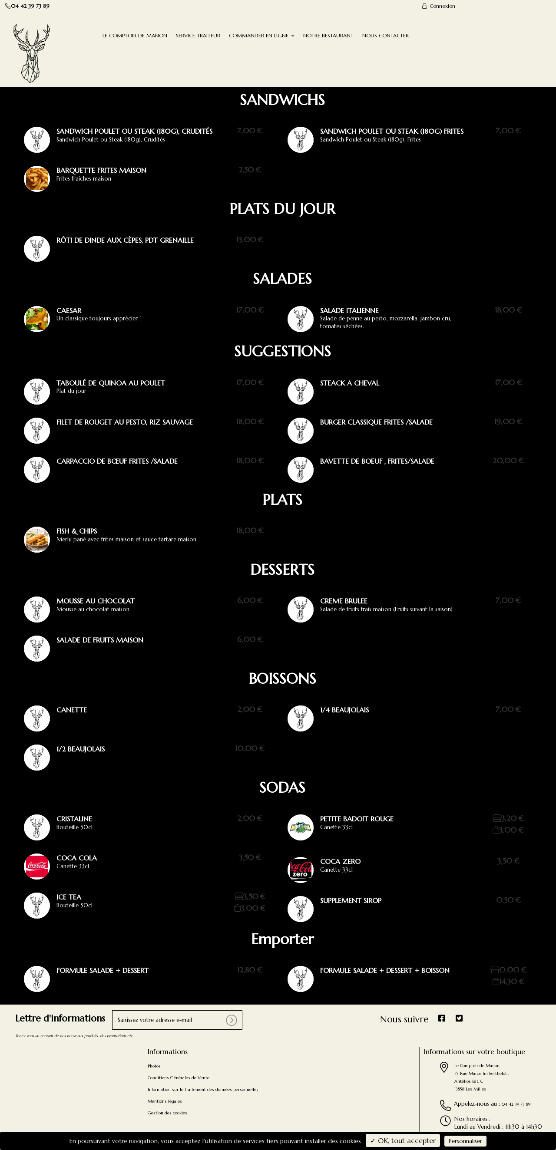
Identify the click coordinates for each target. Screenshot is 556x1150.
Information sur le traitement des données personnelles (203, 1089)
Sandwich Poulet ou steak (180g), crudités (134, 131)
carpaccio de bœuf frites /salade (117, 461)
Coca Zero (340, 861)
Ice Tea (68, 897)
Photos (154, 1066)
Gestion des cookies (167, 1113)
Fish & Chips (76, 531)
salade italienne (349, 310)
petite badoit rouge (357, 818)
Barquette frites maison (101, 170)
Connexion (438, 6)
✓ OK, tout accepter (403, 1140)
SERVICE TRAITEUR (198, 35)
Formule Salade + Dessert (102, 970)
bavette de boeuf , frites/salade (377, 461)
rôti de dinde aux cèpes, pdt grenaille (125, 240)
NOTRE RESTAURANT (328, 35)
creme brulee (343, 600)
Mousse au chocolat (95, 600)
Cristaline (74, 818)
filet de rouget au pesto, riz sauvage (124, 422)
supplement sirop (350, 900)
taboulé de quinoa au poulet (110, 383)
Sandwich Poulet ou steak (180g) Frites (391, 131)
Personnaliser (465, 1141)
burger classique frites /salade (376, 422)
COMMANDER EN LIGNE (262, 35)
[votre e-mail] (177, 1020)
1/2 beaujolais (80, 749)
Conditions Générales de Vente (178, 1078)
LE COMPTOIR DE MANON (135, 35)
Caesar (68, 310)
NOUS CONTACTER (385, 35)
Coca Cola (76, 857)
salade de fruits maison (99, 640)
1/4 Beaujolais (344, 709)
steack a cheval (349, 383)
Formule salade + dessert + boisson (385, 970)
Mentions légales (165, 1101)
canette (71, 709)
